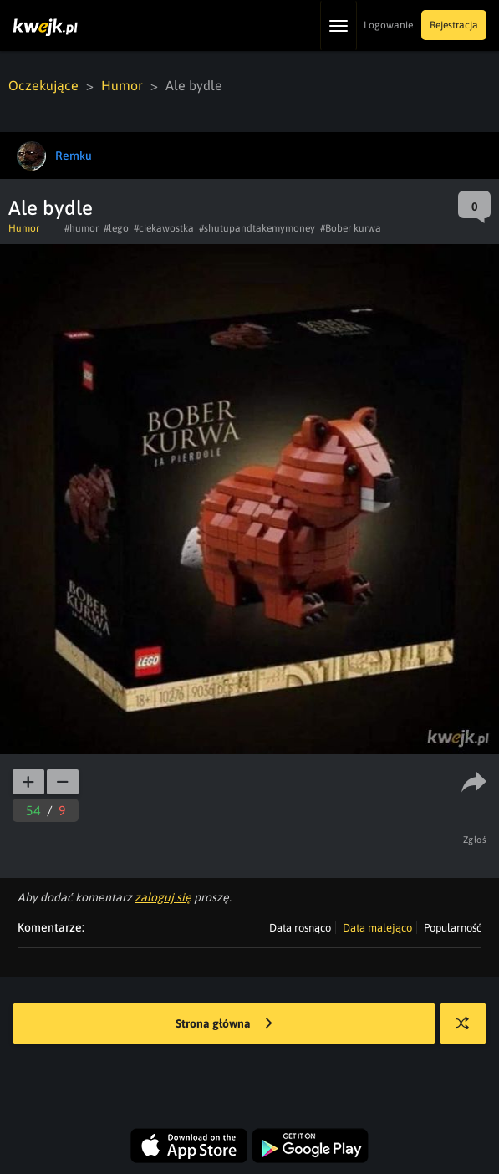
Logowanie (388, 25)
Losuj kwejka (469, 1031)
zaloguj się (163, 897)
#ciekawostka (164, 228)
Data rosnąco (300, 927)
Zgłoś (475, 840)
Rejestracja (454, 25)
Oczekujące (43, 85)
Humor (122, 85)
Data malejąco (377, 927)
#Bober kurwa (350, 228)
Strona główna (224, 1024)
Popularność (452, 927)
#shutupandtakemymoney (257, 228)
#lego (116, 228)
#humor (81, 228)
